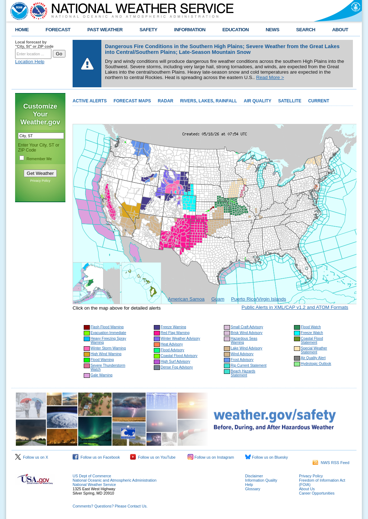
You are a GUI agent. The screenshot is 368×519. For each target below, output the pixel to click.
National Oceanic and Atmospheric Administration (114, 480)
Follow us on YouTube (152, 457)
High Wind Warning (106, 354)
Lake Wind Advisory (246, 348)
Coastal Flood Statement (312, 340)
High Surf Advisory (175, 361)
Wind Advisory (242, 354)
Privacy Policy (40, 180)
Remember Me (39, 159)
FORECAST (58, 29)
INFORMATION (190, 29)
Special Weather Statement (314, 350)
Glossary (252, 489)
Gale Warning (101, 375)
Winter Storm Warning (108, 348)
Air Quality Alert (313, 358)
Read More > (270, 77)
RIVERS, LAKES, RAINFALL (208, 100)
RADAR (165, 100)
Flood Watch (311, 327)
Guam (217, 299)
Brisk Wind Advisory (246, 333)
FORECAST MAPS (132, 100)
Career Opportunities (317, 493)
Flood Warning (102, 360)
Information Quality (261, 480)
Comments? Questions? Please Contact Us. (110, 506)
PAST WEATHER (105, 29)
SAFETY (148, 29)
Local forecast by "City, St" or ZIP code (34, 44)
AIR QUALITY (257, 100)
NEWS (272, 29)
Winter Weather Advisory (180, 338)
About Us (307, 489)
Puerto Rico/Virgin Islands (258, 299)
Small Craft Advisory (247, 327)
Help (249, 484)
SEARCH (305, 29)
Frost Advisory (242, 360)
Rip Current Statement (249, 365)
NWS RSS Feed (331, 462)
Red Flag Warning (175, 333)
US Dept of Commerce (92, 476)
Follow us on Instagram (211, 457)
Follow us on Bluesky (266, 457)
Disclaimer (254, 476)
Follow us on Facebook (96, 457)
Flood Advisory (172, 350)
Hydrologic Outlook (316, 364)
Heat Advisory (172, 344)
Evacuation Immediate (108, 333)
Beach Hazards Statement (243, 373)
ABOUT (340, 29)
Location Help (30, 61)
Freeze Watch (312, 333)
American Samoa (186, 299)
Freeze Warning (173, 327)
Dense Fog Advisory (177, 367)
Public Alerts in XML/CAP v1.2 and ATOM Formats (295, 307)
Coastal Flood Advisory (179, 356)
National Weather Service (94, 484)
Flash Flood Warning (107, 327)
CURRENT (318, 100)
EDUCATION (235, 29)
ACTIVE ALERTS (90, 100)
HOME (22, 29)
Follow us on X (31, 457)
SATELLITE (289, 100)
